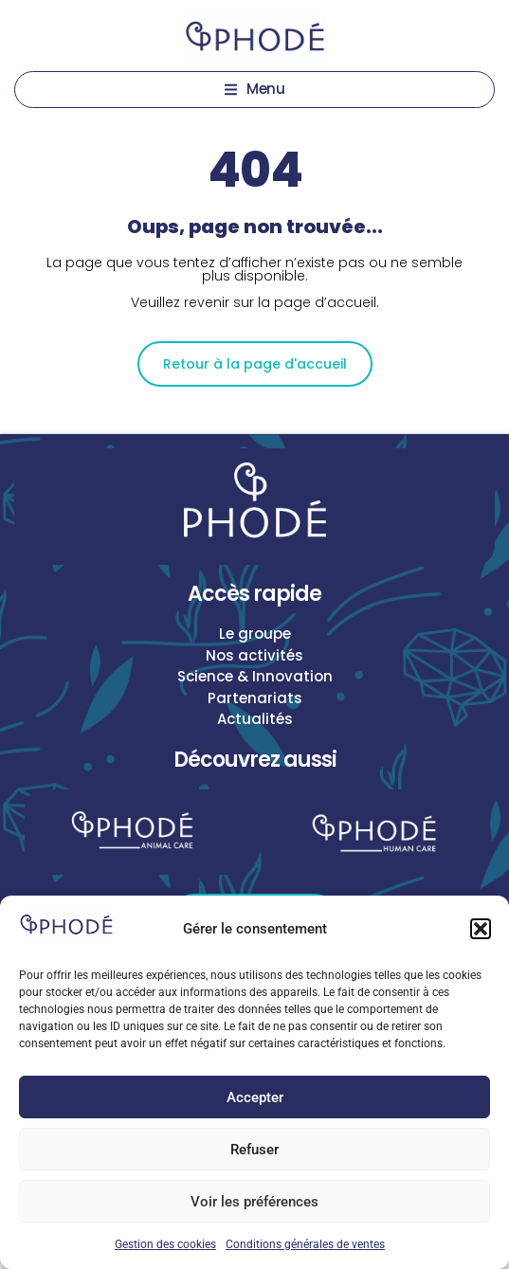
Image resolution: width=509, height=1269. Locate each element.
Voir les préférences (254, 1201)
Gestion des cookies (165, 1244)
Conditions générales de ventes (305, 1244)
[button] (480, 928)
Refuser (254, 1149)
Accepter (255, 1097)
